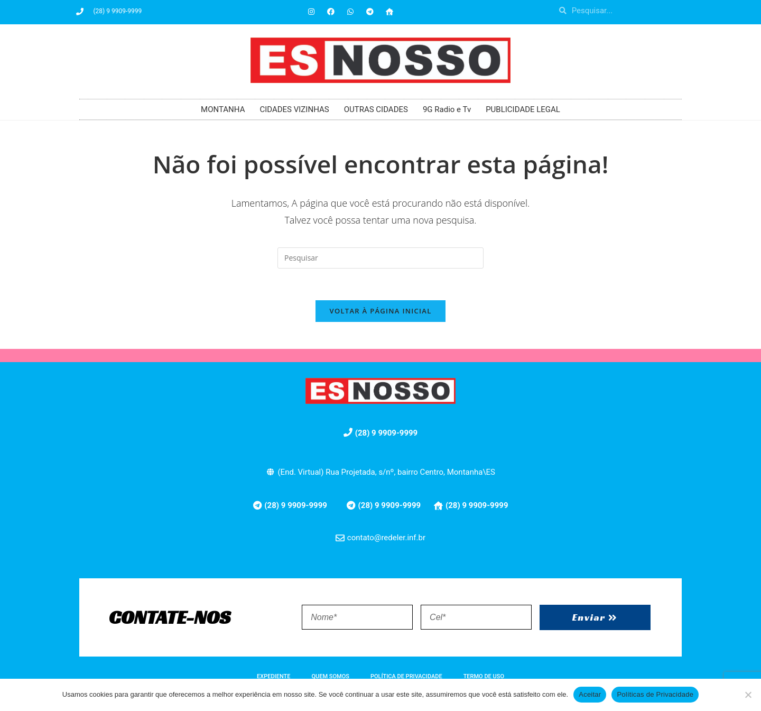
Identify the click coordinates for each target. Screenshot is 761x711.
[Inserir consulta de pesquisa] (380, 258)
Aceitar (590, 694)
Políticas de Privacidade (655, 694)
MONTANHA (223, 109)
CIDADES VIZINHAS (294, 109)
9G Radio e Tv (447, 109)
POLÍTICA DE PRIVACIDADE (406, 676)
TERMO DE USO (483, 676)
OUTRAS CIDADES (376, 109)
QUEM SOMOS (330, 676)
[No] (748, 694)
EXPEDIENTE (273, 676)
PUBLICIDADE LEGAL (523, 109)
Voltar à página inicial (380, 311)
